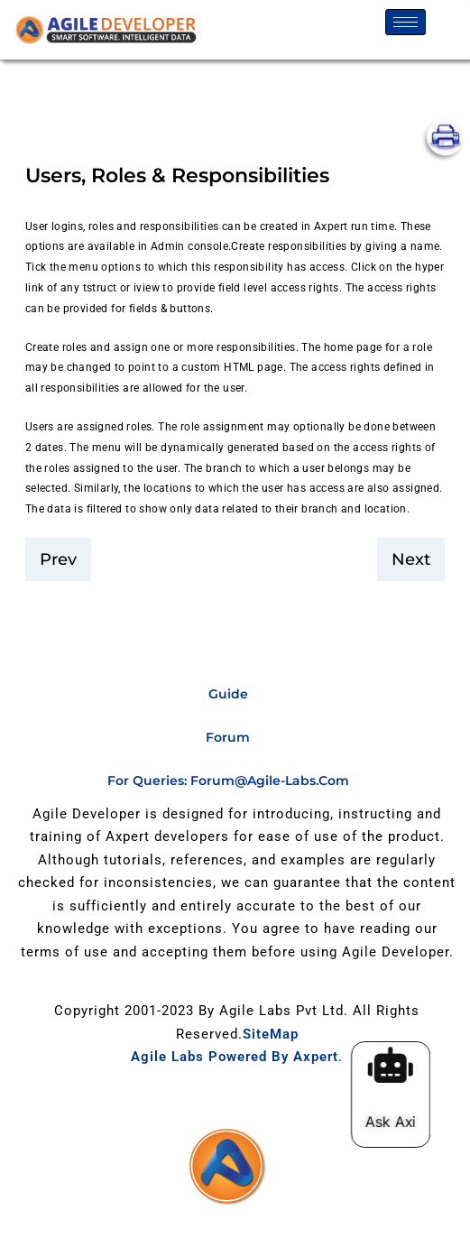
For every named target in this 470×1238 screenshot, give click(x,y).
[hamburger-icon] (405, 22)
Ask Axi (396, 1122)
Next (411, 559)
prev (58, 559)
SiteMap (271, 1034)
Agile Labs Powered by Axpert (234, 1057)
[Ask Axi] (396, 1065)
